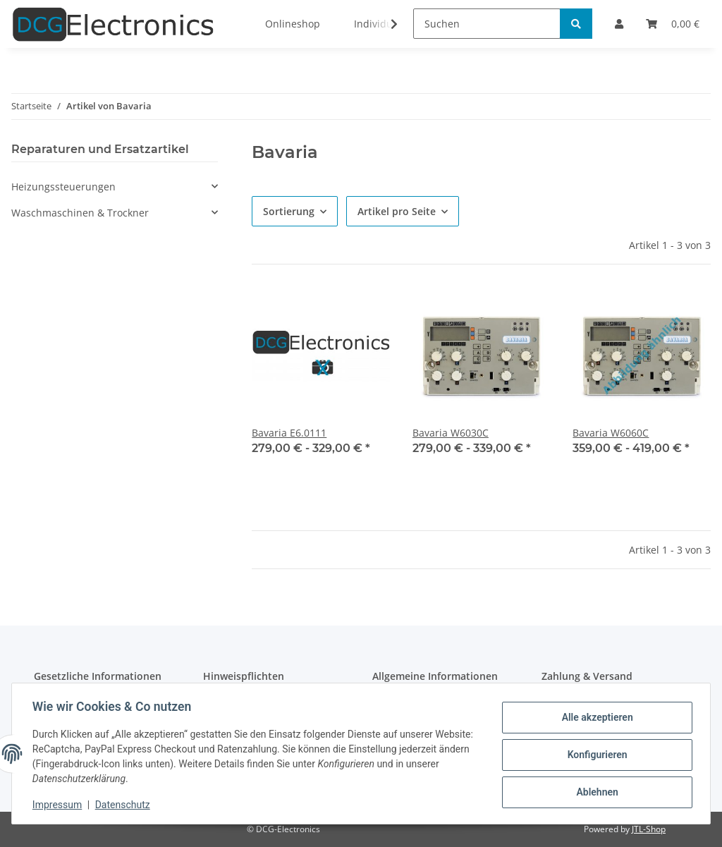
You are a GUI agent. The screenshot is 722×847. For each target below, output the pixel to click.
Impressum (59, 804)
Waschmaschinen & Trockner (80, 212)
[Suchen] (487, 23)
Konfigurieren (595, 754)
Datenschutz (124, 804)
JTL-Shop (649, 829)
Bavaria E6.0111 (289, 432)
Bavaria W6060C (611, 432)
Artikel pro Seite (396, 211)
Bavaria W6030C (450, 432)
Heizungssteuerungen (63, 186)
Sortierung (288, 211)
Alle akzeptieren (594, 718)
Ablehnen (595, 791)
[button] (114, 186)
